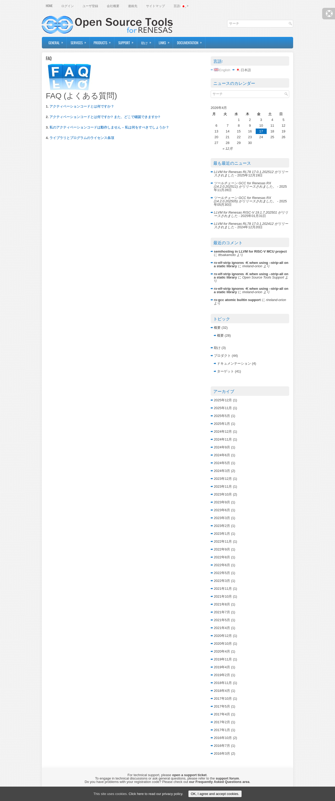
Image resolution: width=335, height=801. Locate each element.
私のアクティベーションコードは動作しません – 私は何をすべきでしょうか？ (109, 127)
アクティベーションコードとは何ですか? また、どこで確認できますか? (104, 117)
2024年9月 (222, 447)
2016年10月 (223, 738)
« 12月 (227, 149)
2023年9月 (222, 502)
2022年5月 (222, 573)
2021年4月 (222, 628)
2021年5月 (222, 620)
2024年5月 (222, 463)
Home (49, 5)
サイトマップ (155, 5)
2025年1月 (222, 424)
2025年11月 (223, 408)
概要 (217, 328)
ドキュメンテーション (234, 363)
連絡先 (132, 5)
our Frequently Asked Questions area (219, 782)
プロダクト (222, 356)
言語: (182, 5)
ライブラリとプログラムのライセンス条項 (81, 138)
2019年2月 (222, 675)
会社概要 (113, 5)
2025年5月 (222, 416)
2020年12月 (223, 636)
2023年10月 (223, 494)
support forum (227, 778)
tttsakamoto (227, 255)
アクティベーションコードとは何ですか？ (81, 106)
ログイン (67, 5)
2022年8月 (222, 557)
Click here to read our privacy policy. (156, 794)
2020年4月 (222, 651)
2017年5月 (222, 706)
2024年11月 (223, 439)
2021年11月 (223, 589)
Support (127, 41)
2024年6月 (222, 455)
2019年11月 (223, 659)
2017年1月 (222, 730)
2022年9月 (222, 549)
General (57, 41)
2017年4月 (222, 714)
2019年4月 (222, 667)
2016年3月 (222, 753)
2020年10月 (223, 644)
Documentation (191, 41)
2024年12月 (223, 431)
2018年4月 (222, 691)
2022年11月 (223, 541)
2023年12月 (223, 479)
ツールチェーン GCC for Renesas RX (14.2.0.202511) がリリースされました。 (245, 184)
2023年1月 (222, 534)
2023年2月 (222, 526)
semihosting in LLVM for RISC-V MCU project (250, 251)
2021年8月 (222, 604)
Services (80, 41)
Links (166, 41)
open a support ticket (189, 775)
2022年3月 (222, 581)
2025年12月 (223, 400)
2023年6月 (222, 510)
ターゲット (225, 371)
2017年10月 (223, 698)
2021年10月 (223, 596)
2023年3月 (222, 518)
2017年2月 (222, 722)
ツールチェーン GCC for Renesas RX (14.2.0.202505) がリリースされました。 (245, 199)
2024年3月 (222, 471)
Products (104, 41)
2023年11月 (223, 486)
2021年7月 (222, 612)
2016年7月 (222, 746)
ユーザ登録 (90, 5)
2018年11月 (223, 683)
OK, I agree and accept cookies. (215, 794)
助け (148, 41)
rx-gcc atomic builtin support (237, 300)
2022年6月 (222, 565)
